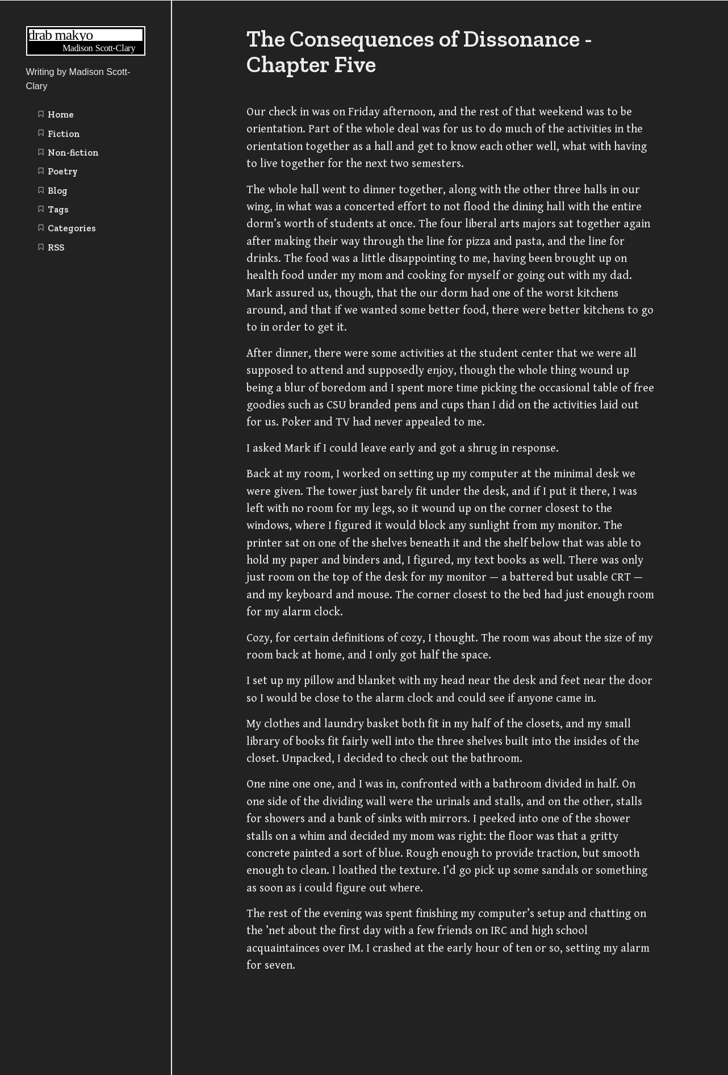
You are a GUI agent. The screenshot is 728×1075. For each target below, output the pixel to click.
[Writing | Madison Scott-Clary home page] (85, 52)
